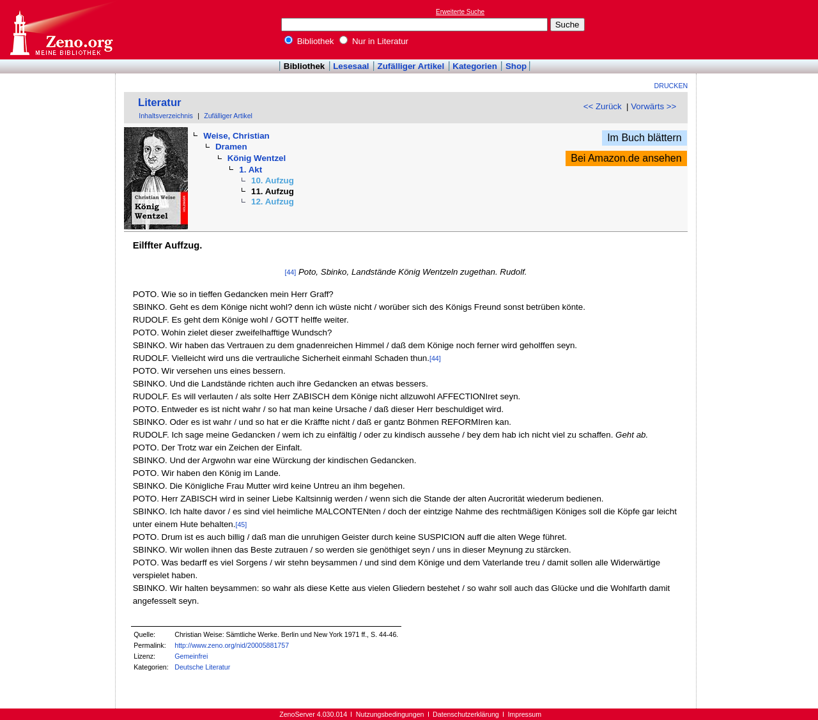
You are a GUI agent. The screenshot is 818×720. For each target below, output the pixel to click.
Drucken (671, 85)
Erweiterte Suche (460, 11)
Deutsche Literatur (202, 667)
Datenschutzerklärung (466, 714)
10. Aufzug (272, 180)
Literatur (159, 102)
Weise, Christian (236, 136)
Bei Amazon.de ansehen (626, 158)
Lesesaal (351, 66)
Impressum (524, 714)
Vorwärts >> (653, 106)
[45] (241, 524)
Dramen (231, 146)
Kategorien (474, 66)
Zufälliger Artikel (411, 66)
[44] (290, 272)
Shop (516, 66)
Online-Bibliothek (60, 29)
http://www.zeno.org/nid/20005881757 (231, 645)
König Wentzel (257, 158)
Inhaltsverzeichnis (166, 115)
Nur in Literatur (373, 41)
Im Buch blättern (644, 137)
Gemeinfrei (191, 656)
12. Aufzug (272, 201)
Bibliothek (309, 41)
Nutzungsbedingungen (390, 714)
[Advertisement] (759, 29)
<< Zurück (602, 106)
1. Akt (250, 169)
